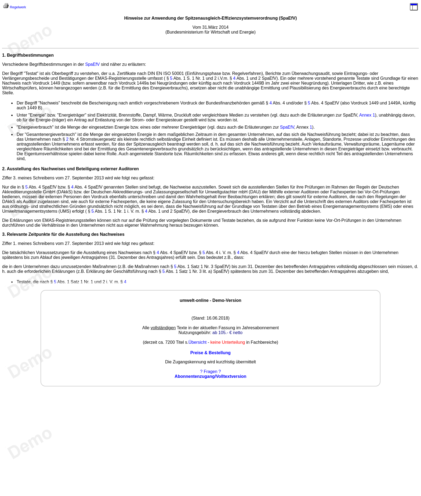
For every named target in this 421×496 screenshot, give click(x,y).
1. (4, 55)
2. (4, 168)
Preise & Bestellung (210, 352)
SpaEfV (92, 64)
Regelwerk (18, 7)
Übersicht (197, 342)
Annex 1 (367, 115)
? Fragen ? (210, 371)
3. (4, 234)
